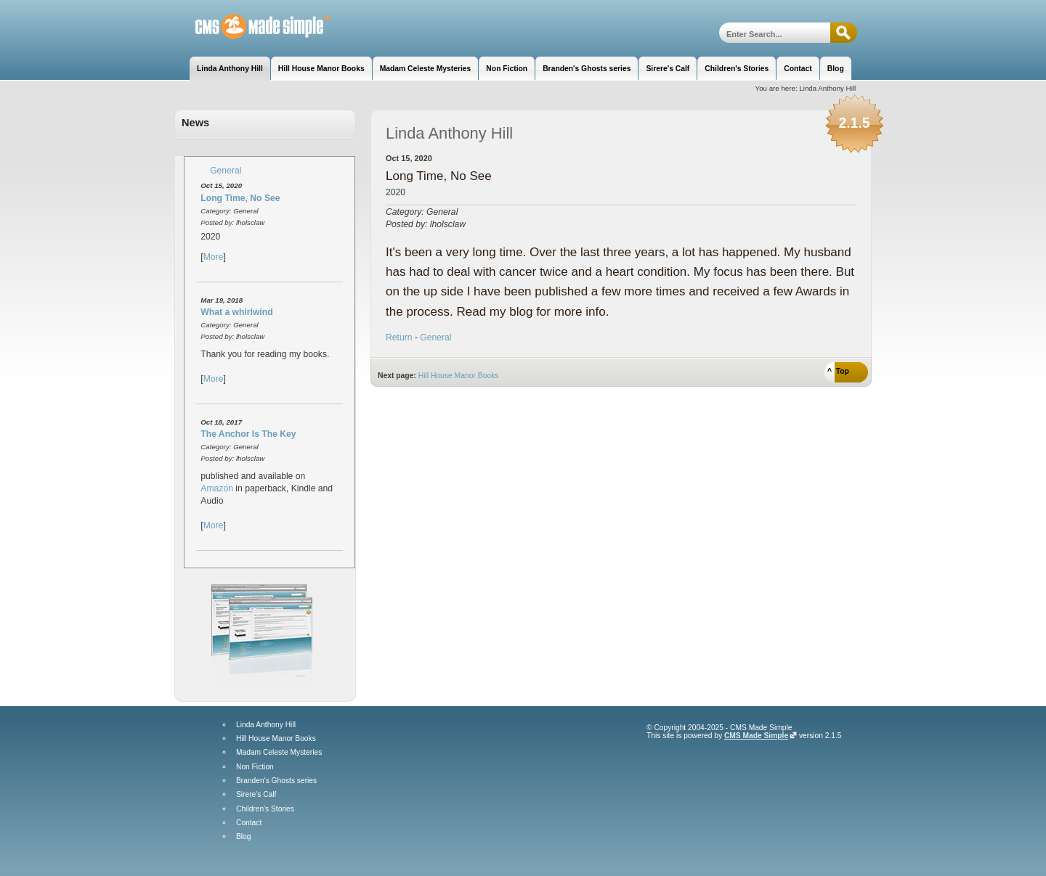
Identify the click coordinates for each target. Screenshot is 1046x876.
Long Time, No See (240, 198)
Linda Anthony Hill (266, 725)
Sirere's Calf (256, 794)
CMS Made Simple (756, 736)
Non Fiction (255, 767)
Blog (243, 836)
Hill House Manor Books (458, 376)
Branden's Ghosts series (276, 781)
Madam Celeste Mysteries (279, 752)
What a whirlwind (236, 312)
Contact (249, 823)
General (225, 170)
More (213, 257)
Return (399, 337)
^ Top (838, 371)
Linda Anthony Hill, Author (252, 27)
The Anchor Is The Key (248, 434)
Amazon (216, 488)
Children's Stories (265, 809)
